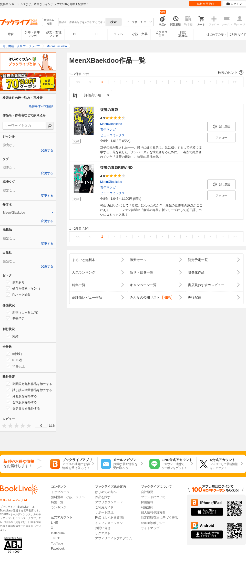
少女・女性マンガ (53, 34)
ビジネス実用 (161, 34)
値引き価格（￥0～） (24, 288)
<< (78, 82)
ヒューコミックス (112, 135)
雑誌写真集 (183, 34)
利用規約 (147, 507)
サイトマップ (150, 528)
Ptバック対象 (18, 294)
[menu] (41, 425)
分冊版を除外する (21, 396)
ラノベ (118, 34)
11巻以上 (15, 366)
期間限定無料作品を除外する (29, 384)
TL (96, 34)
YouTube (57, 543)
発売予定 (15, 318)
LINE (54, 523)
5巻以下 (14, 354)
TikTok (55, 538)
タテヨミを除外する (23, 408)
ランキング (58, 507)
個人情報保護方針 (153, 512)
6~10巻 (14, 360)
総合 (11, 34)
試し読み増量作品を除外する (29, 390)
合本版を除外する (21, 402)
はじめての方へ (216, 34)
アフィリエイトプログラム (113, 538)
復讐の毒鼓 (109, 110)
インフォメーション (109, 523)
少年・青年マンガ (32, 34)
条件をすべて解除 (41, 106)
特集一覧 (57, 502)
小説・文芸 (140, 34)
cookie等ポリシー (153, 523)
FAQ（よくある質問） (110, 517)
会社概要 (147, 492)
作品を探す (102, 497)
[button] (156, 72)
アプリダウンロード (109, 502)
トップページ (60, 492)
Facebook (58, 548)
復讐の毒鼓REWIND (116, 167)
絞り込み (49, 22)
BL (75, 34)
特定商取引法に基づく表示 (159, 517)
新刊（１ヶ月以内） (23, 312)
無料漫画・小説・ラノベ (68, 497)
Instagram (58, 533)
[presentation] (3, 425)
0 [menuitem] (41, 425)
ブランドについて (153, 497)
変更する (47, 150)
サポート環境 (104, 512)
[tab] (28, 212)
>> (235, 82)
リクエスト (102, 533)
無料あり (15, 282)
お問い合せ (102, 528)
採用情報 (147, 502)
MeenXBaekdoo (111, 124)
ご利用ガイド (237, 34)
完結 (12, 336)
